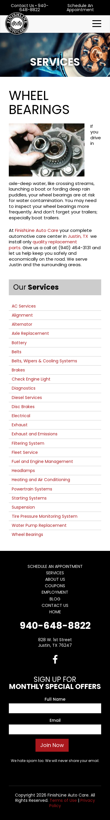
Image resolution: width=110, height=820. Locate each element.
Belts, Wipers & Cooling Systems (44, 361)
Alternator (22, 324)
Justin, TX (78, 236)
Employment (55, 592)
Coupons (55, 586)
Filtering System (28, 443)
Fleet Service (25, 452)
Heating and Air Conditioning (41, 480)
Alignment (22, 315)
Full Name (55, 699)
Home (55, 612)
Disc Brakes (23, 407)
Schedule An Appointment (80, 8)
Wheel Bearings (27, 534)
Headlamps (23, 470)
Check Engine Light (31, 379)
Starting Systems (29, 498)
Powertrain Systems (32, 489)
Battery (19, 343)
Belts (16, 352)
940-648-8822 (33, 8)
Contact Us (22, 6)
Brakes (18, 370)
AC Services (24, 306)
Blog (55, 599)
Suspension (23, 507)
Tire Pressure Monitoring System (44, 516)
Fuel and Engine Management (42, 461)
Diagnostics (23, 388)
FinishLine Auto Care (36, 230)
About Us (55, 579)
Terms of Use (63, 800)
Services (55, 573)
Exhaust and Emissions (34, 434)
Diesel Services (27, 397)
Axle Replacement (30, 333)
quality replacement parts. (43, 245)
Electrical (21, 416)
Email (55, 720)
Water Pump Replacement (39, 525)
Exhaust (20, 425)
